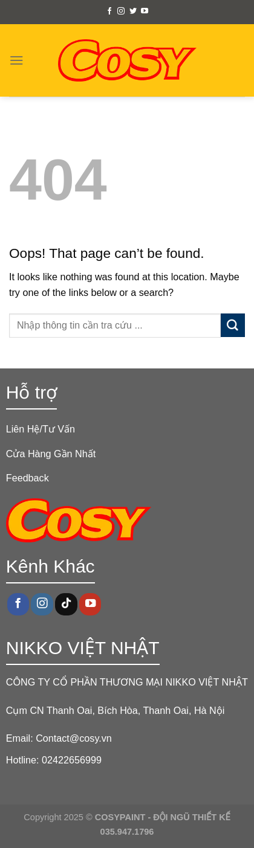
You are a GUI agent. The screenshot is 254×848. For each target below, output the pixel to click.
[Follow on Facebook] (109, 11)
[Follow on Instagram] (121, 11)
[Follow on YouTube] (144, 11)
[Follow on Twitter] (133, 11)
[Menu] (16, 60)
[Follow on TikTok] (66, 604)
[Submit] (233, 325)
